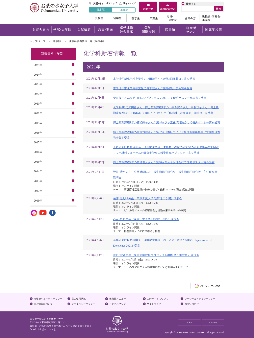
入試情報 (83, 30)
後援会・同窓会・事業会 (211, 18)
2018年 (38, 132)
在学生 (135, 18)
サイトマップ (127, 3)
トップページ (37, 41)
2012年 (38, 190)
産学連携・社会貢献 (127, 30)
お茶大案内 (40, 30)
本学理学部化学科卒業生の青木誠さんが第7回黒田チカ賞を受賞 (152, 88)
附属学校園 (213, 30)
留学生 (117, 18)
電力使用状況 (78, 299)
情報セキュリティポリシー (48, 299)
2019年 (38, 123)
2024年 (38, 74)
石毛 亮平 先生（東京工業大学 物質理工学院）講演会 (146, 219)
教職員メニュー (117, 299)
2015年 (38, 161)
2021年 (38, 103)
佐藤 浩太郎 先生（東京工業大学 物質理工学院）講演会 (147, 198)
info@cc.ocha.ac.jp (47, 329)
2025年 (38, 64)
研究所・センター (192, 30)
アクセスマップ (117, 304)
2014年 (38, 171)
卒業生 (154, 18)
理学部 (57, 41)
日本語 (100, 9)
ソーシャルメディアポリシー (200, 299)
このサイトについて (157, 299)
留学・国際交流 (148, 30)
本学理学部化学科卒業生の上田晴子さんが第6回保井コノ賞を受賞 (154, 78)
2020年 (38, 113)
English (123, 9)
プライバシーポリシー (83, 304)
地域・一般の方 (172, 18)
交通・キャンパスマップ (103, 3)
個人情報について (43, 304)
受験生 (98, 18)
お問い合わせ (192, 304)
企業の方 (190, 18)
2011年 (38, 200)
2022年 (38, 93)
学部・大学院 (62, 30)
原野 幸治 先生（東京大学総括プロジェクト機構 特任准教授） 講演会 (156, 255)
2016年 (38, 152)
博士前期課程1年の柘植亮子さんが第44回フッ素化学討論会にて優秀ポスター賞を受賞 (166, 122)
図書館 (170, 30)
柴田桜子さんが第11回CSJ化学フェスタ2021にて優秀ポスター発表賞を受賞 (159, 97)
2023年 (38, 84)
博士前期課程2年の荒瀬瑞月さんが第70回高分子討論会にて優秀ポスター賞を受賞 (164, 162)
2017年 (38, 142)
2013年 (38, 181)
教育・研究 (105, 30)
